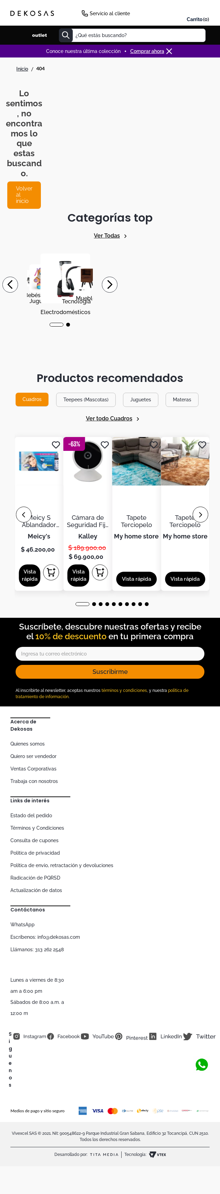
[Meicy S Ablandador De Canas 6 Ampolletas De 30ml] (39, 514)
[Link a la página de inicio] (22, 69)
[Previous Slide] (10, 285)
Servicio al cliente (110, 13)
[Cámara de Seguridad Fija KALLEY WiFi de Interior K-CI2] (87, 514)
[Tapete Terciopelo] (136, 514)
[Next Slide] (109, 285)
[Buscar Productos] (66, 35)
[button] (56, 325)
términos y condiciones (124, 690)
